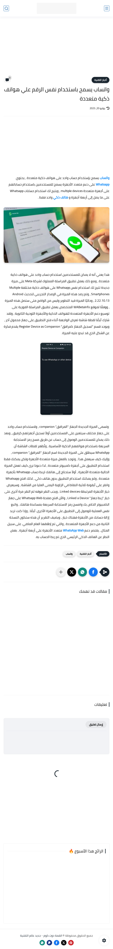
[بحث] (6, 8)
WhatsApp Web (73, 530)
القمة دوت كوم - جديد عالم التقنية (41, 935)
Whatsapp (102, 184)
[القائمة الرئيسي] (106, 8)
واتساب (104, 178)
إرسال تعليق (96, 724)
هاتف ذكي (60, 197)
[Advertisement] (56, 49)
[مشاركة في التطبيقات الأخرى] (60, 572)
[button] (93, 572)
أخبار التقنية (100, 80)
